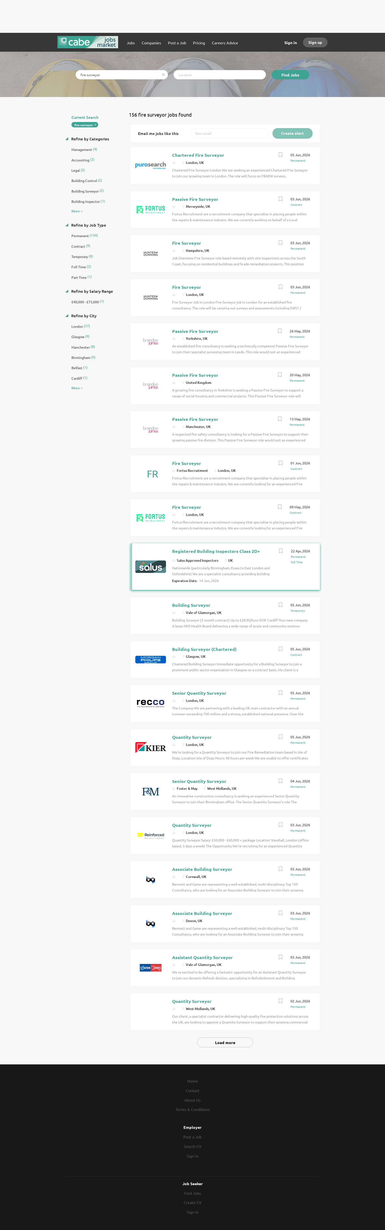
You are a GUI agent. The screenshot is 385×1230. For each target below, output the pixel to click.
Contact (192, 1090)
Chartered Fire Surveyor (198, 155)
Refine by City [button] (83, 315)
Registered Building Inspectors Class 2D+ (216, 551)
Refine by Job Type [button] (88, 225)
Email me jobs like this (158, 133)
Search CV (193, 1146)
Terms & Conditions (193, 1109)
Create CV (193, 1202)
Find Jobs (290, 74)
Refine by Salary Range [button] (91, 291)
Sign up (315, 42)
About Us (192, 1099)
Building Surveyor (191, 605)
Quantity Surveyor (192, 737)
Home (192, 1080)
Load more (225, 1042)
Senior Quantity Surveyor (199, 693)
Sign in (290, 42)
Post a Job (192, 1136)
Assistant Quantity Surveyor (202, 957)
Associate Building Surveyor (202, 869)
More (75, 211)
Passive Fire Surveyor (195, 199)
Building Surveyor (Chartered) (204, 649)
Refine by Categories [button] (89, 138)
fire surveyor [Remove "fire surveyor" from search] (83, 125)
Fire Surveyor (186, 243)
